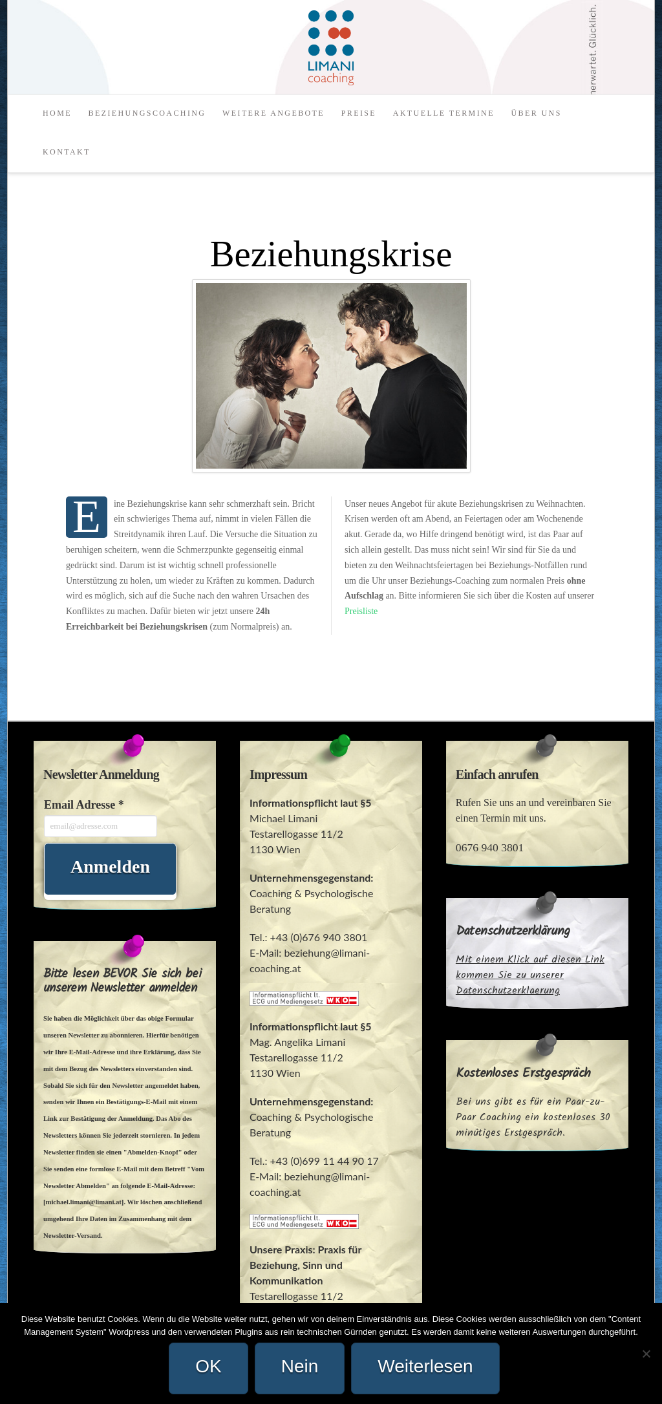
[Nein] (645, 1353)
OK (208, 1366)
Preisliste (361, 611)
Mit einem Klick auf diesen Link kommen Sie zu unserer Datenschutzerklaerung (530, 975)
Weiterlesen (425, 1366)
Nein (300, 1366)
